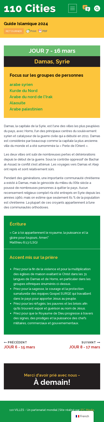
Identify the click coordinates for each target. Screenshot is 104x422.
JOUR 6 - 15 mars (19, 347)
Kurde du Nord (23, 90)
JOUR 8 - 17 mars (84, 347)
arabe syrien (21, 84)
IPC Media (87, 410)
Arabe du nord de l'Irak (31, 97)
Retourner (14, 31)
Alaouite (18, 103)
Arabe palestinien (26, 109)
